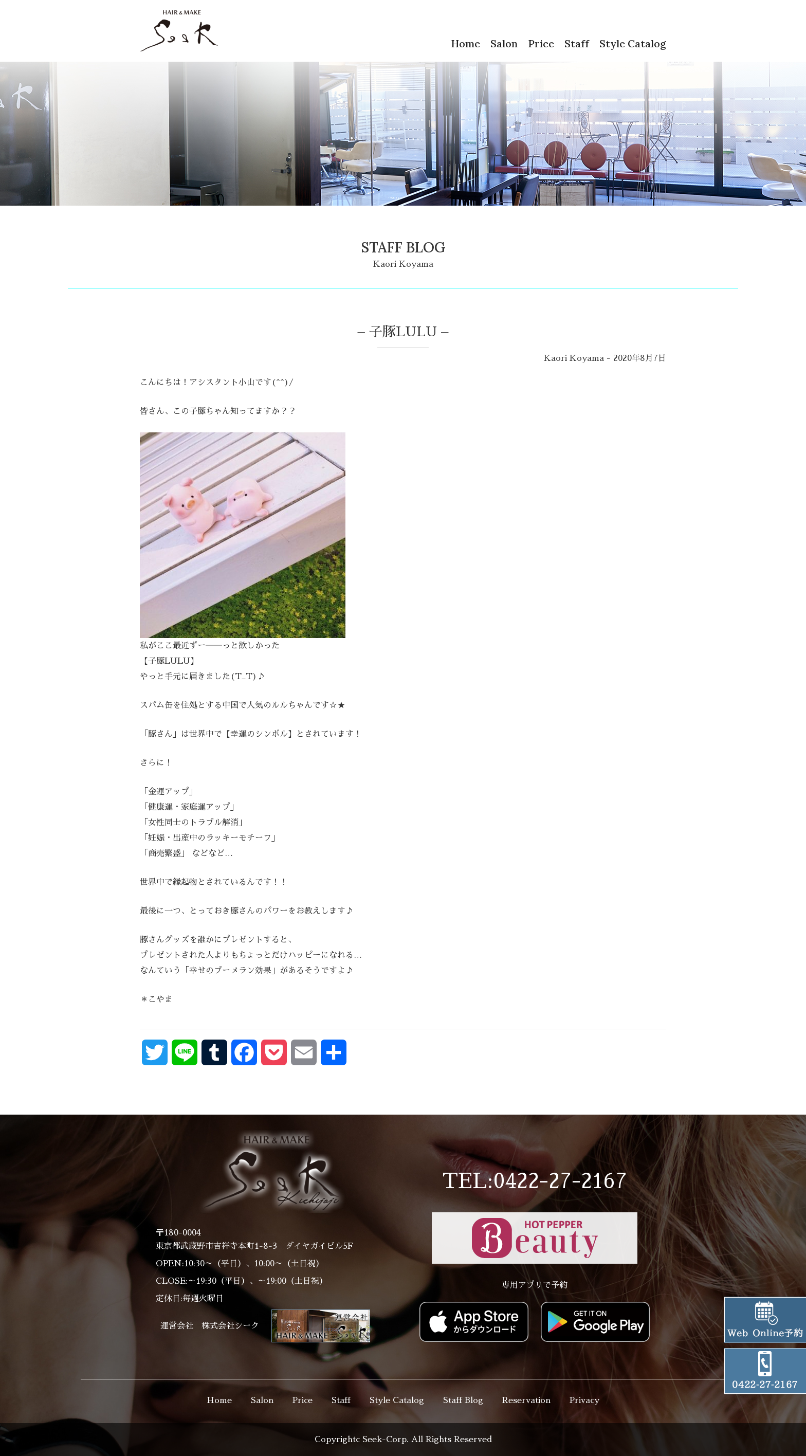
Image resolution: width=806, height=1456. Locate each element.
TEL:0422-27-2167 (534, 1181)
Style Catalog (632, 43)
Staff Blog (463, 1400)
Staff (576, 43)
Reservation (526, 1400)
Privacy (584, 1400)
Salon (504, 43)
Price (541, 43)
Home (465, 43)
